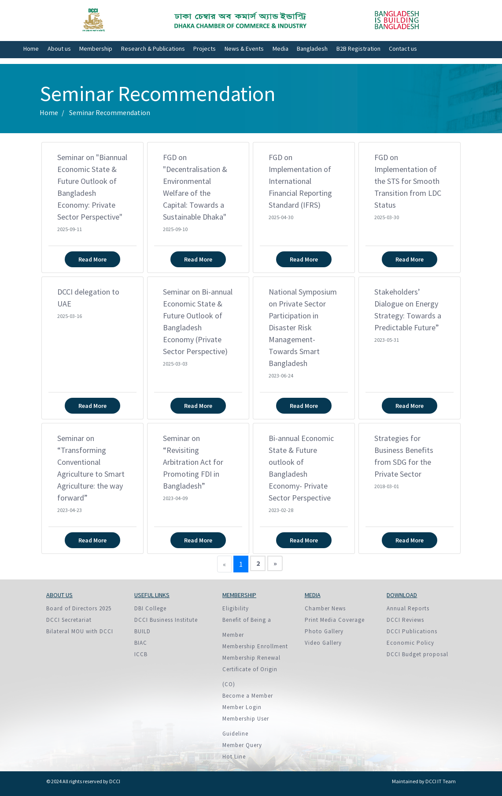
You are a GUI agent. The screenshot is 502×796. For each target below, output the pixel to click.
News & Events (244, 48)
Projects (204, 48)
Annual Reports (408, 608)
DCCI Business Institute (166, 620)
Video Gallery (323, 643)
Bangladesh (312, 48)
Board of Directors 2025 (78, 608)
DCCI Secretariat (69, 620)
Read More (92, 259)
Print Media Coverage (335, 620)
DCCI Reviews (405, 620)
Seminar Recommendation (109, 112)
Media (280, 48)
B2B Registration (358, 48)
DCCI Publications (412, 631)
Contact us (403, 48)
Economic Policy (410, 643)
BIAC (140, 643)
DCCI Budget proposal (417, 654)
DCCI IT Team (440, 781)
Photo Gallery (324, 631)
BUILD (142, 631)
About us (59, 48)
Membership (95, 48)
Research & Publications (153, 48)
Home (31, 48)
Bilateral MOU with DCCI (79, 631)
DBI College (150, 608)
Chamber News (325, 608)
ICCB (141, 654)
